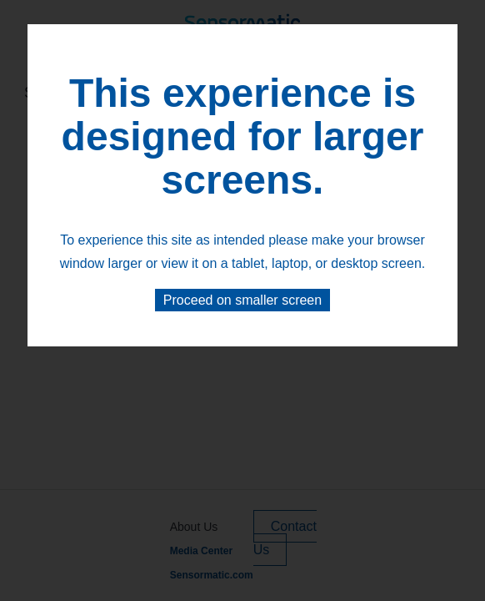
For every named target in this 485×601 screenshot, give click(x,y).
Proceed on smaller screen (242, 300)
